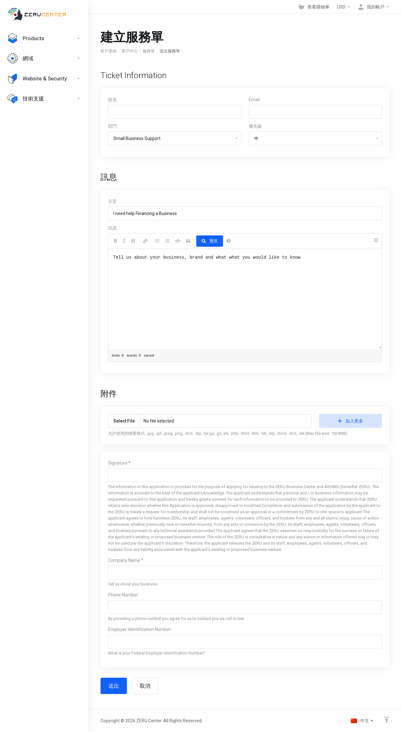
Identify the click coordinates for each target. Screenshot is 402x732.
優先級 (255, 126)
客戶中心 (130, 51)
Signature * (119, 463)
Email (254, 99)
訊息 (112, 227)
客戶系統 (108, 51)
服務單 (149, 51)
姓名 (112, 99)
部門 (112, 126)
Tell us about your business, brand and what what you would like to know (245, 299)
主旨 (112, 201)
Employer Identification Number (139, 629)
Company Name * (125, 560)
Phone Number (123, 594)
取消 (145, 686)
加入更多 (350, 420)
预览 (210, 241)
